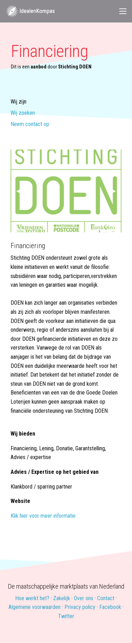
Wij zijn (18, 102)
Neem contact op (30, 124)
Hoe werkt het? (32, 598)
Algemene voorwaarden (34, 607)
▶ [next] (116, 190)
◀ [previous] (21, 190)
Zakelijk (61, 598)
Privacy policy (79, 607)
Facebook (110, 607)
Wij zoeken (23, 113)
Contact (105, 598)
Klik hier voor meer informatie (43, 515)
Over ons (83, 598)
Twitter (66, 616)
